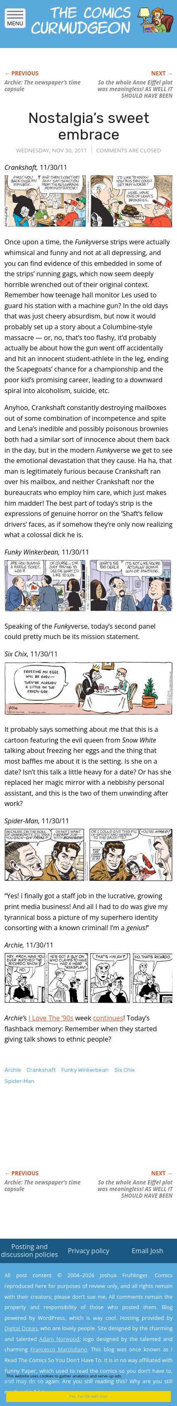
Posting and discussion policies (29, 1250)
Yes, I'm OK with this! (88, 1396)
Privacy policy (88, 1250)
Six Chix (124, 1070)
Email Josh (147, 1250)
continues (108, 1018)
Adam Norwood (59, 1339)
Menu (15, 20)
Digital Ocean (21, 1328)
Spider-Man (19, 1081)
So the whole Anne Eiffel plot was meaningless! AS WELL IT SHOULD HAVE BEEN (135, 89)
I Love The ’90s (51, 1018)
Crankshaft (41, 1070)
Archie (13, 1070)
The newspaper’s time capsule (43, 86)
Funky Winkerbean (85, 1070)
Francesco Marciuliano (58, 1349)
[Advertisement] (71, 1136)
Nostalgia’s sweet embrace (88, 126)
